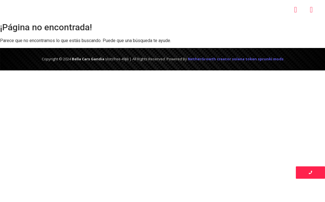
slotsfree (113, 58)
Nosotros (119, 10)
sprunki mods (270, 58)
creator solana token (237, 58)
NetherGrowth (202, 58)
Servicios (162, 10)
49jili (125, 58)
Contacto (235, 10)
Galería (197, 10)
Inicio (83, 10)
